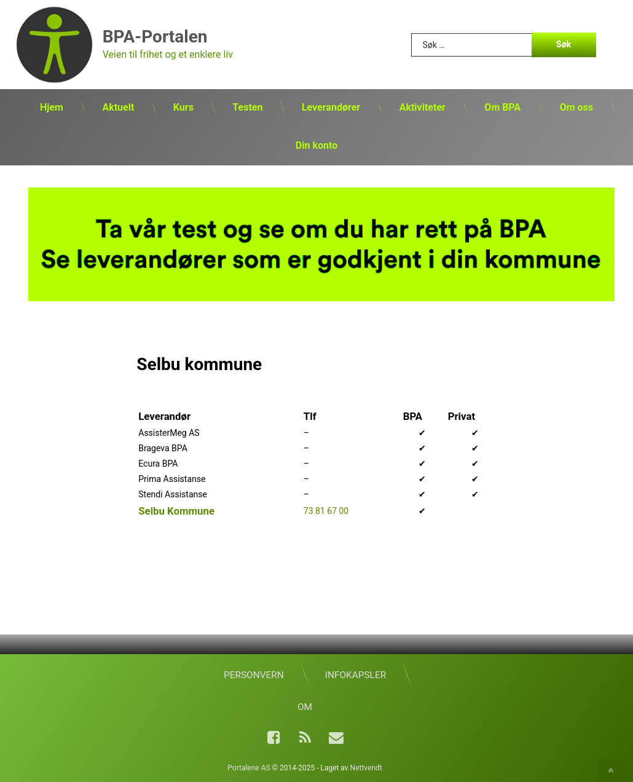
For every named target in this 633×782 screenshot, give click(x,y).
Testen (247, 107)
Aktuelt (118, 107)
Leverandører (331, 107)
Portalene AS (248, 768)
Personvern (254, 675)
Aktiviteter (422, 107)
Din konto (316, 145)
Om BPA (502, 107)
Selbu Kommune (176, 511)
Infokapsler (355, 675)
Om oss (576, 107)
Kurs (183, 107)
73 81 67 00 (326, 511)
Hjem (51, 107)
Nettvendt (366, 768)
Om (304, 707)
